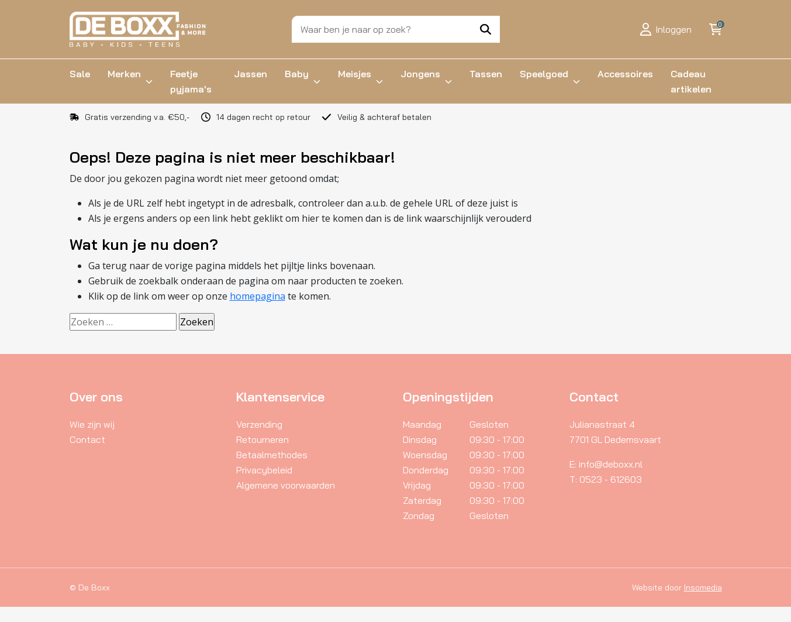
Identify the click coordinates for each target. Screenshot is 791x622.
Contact (87, 439)
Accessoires (625, 74)
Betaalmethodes (272, 455)
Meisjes (354, 74)
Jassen (250, 74)
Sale (80, 74)
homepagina (257, 296)
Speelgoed (544, 74)
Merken (124, 74)
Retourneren (262, 439)
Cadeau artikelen (691, 81)
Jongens (420, 74)
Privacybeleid (264, 470)
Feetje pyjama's (191, 81)
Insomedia (703, 587)
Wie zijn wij (92, 424)
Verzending (259, 424)
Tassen (485, 74)
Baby (297, 74)
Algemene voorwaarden (285, 485)
